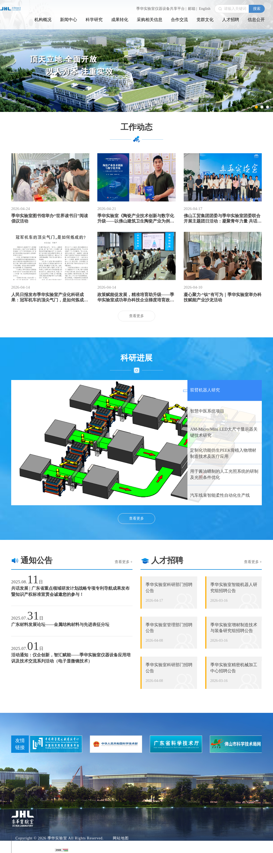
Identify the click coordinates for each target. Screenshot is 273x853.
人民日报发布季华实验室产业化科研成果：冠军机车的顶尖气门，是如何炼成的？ (47, 297)
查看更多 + (124, 562)
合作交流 (179, 19)
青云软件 (43, 850)
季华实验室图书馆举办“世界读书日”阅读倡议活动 (49, 218)
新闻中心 (68, 19)
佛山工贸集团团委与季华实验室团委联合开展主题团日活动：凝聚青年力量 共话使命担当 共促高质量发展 (223, 218)
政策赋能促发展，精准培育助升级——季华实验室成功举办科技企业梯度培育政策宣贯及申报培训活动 (135, 297)
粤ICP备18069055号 (32, 844)
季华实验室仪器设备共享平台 (161, 9)
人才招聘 (230, 19)
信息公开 (256, 19)
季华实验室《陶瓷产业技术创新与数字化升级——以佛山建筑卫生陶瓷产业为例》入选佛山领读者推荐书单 (135, 218)
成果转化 (119, 19)
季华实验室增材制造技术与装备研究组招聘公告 (233, 627)
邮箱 (192, 9)
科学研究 (94, 19)
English (204, 9)
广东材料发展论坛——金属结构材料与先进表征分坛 (60, 624)
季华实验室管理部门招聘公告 (169, 627)
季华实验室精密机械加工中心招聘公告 (233, 667)
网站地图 (121, 838)
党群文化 (205, 19)
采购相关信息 (149, 19)
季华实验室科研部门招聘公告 (169, 587)
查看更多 (136, 316)
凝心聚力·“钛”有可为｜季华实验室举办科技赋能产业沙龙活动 (223, 297)
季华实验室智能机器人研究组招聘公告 (233, 587)
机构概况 (42, 19)
